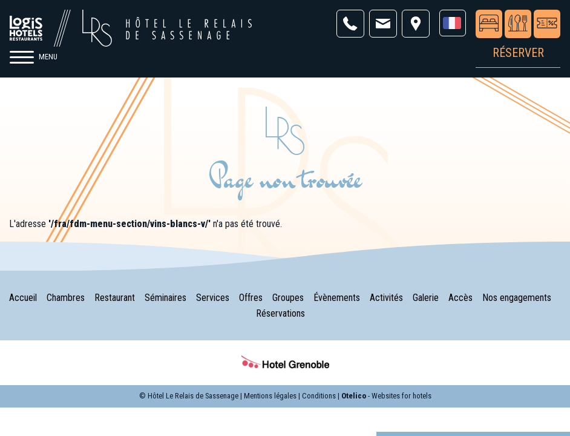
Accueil (23, 297)
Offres (251, 297)
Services (212, 297)
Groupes (288, 297)
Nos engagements (516, 297)
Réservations (280, 313)
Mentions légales (270, 395)
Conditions (319, 395)
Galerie (426, 297)
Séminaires (165, 297)
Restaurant (114, 297)
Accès (460, 297)
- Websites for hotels (386, 395)
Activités (386, 297)
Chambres (66, 297)
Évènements (336, 297)
